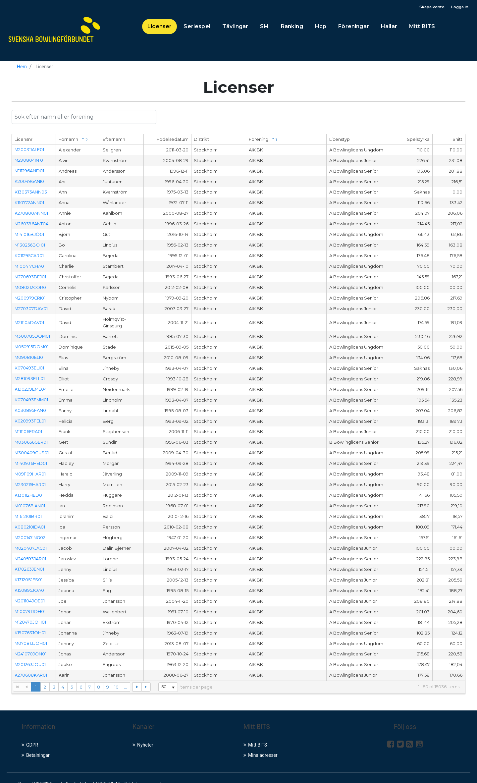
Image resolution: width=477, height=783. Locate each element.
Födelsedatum (172, 140)
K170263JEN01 (29, 560)
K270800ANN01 (31, 212)
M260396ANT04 (32, 222)
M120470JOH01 (30, 611)
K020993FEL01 (30, 415)
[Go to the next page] (134, 675)
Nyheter (142, 733)
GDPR (30, 733)
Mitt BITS (422, 27)
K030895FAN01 (31, 405)
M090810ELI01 (30, 353)
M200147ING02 (30, 528)
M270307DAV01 (31, 305)
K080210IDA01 (30, 518)
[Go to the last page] (143, 675)
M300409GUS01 (32, 446)
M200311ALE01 (29, 150)
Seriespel (197, 27)
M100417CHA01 (30, 263)
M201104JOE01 (30, 590)
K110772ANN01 (29, 201)
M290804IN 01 (30, 160)
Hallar (389, 27)
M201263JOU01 (30, 653)
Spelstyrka (418, 140)
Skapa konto (429, 7)
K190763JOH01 (30, 622)
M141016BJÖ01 (29, 233)
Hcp (320, 27)
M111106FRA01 (28, 425)
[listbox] (166, 675)
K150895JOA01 (30, 580)
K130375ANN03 (31, 191)
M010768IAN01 (30, 498)
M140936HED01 (31, 456)
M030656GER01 (31, 436)
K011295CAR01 (29, 253)
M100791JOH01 (30, 601)
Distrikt (201, 140)
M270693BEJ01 (30, 274)
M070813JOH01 (31, 632)
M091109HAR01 (30, 467)
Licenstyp (339, 140)
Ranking (292, 27)
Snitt (457, 140)
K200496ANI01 (30, 181)
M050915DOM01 (32, 343)
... (125, 675)
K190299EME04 (31, 384)
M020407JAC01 (31, 539)
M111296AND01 (29, 171)
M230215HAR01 (30, 477)
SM (264, 27)
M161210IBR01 (28, 508)
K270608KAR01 (31, 663)
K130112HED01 (29, 487)
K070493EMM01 (32, 394)
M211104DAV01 (29, 319)
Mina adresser (260, 743)
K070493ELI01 (29, 363)
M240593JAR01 (30, 549)
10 (117, 675)
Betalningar (36, 743)
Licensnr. (24, 140)
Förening (263, 140)
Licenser (159, 27)
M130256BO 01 (30, 243)
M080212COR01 (31, 284)
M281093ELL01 (30, 374)
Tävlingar (235, 27)
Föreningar (353, 27)
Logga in (459, 7)
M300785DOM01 (33, 332)
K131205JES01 (28, 570)
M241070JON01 (31, 642)
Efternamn (114, 140)
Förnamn (73, 140)
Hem (22, 67)
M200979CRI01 (30, 295)
